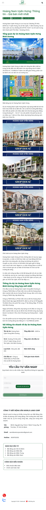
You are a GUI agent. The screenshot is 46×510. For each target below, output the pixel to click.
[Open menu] (3, 2)
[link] (22, 3)
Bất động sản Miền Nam (15, 455)
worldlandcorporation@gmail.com (18, 432)
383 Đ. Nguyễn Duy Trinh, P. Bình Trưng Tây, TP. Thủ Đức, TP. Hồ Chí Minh (22, 426)
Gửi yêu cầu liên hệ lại (23, 386)
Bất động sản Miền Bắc (14, 451)
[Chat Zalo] (4, 500)
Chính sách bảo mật (13, 468)
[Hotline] (4, 495)
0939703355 (11, 437)
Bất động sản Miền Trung (15, 453)
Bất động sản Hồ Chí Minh (15, 449)
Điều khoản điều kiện (13, 466)
